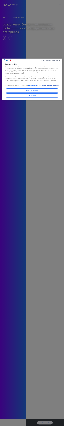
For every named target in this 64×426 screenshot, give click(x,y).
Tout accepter (32, 95)
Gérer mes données (32, 90)
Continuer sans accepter (50, 60)
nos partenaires (32, 85)
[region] (32, 79)
